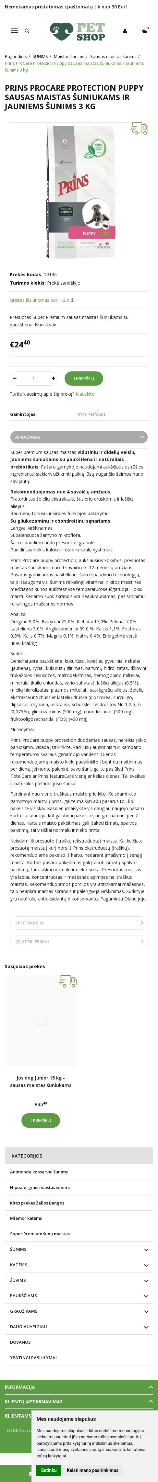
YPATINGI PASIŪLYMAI (33, 1358)
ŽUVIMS (18, 1280)
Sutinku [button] (48, 1470)
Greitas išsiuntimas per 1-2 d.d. (42, 300)
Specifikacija (29, 923)
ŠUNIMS (18, 1249)
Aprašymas (28, 437)
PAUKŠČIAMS (23, 1295)
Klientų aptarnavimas (34, 1401)
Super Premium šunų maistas (40, 1234)
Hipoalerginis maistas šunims (40, 1187)
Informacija (20, 1387)
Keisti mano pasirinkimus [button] (92, 1470)
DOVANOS (20, 1342)
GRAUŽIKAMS (24, 1311)
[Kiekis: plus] (53, 378)
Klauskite (85, 394)
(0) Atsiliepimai (32, 942)
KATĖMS (18, 1265)
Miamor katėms (26, 1218)
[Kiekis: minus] (14, 378)
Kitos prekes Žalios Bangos (37, 1203)
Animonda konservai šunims (39, 1172)
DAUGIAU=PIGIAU (28, 1326)
